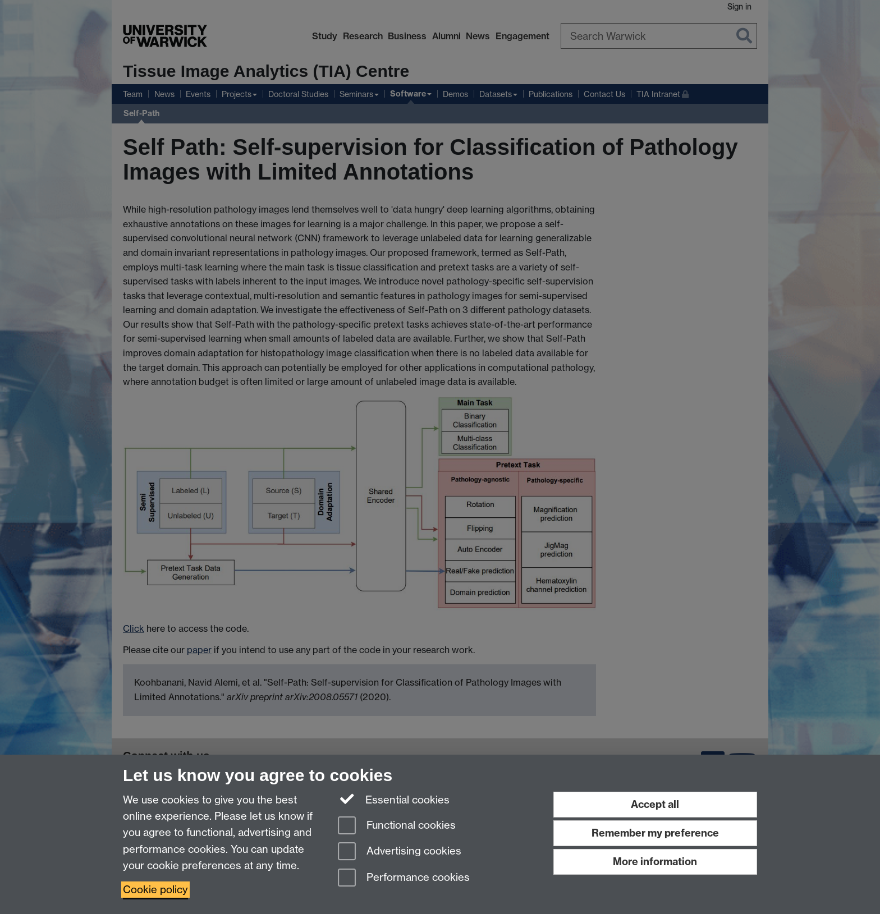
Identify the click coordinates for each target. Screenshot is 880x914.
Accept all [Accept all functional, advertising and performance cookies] (655, 804)
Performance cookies (404, 878)
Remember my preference (655, 832)
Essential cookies (394, 799)
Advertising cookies (399, 852)
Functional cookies (397, 826)
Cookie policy (155, 889)
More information (655, 861)
